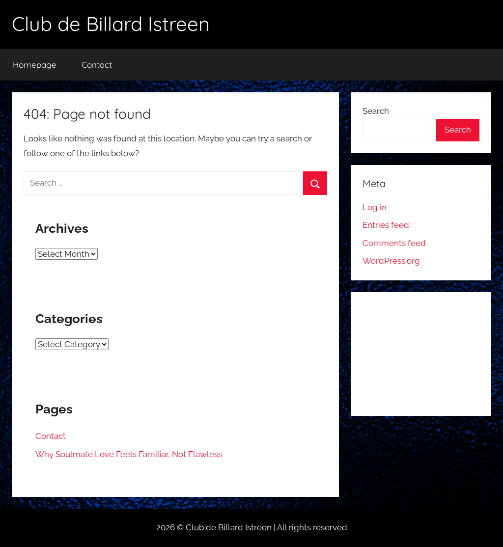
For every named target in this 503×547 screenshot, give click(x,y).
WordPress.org (391, 261)
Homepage (34, 64)
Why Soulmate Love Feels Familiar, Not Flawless (128, 454)
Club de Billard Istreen (111, 23)
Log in (375, 207)
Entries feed (386, 225)
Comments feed (394, 243)
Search (376, 111)
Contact (97, 64)
